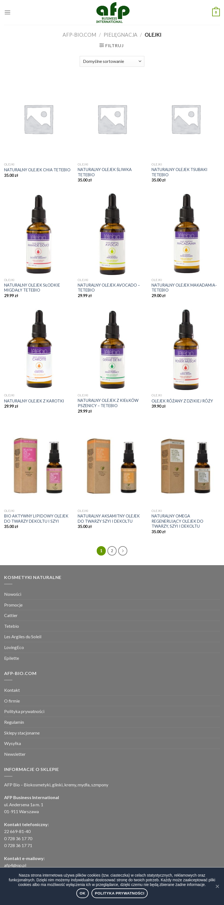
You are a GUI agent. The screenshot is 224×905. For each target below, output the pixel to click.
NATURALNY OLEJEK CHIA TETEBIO (37, 169)
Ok (82, 893)
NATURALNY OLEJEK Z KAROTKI (34, 401)
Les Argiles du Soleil (22, 636)
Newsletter (15, 754)
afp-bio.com (79, 35)
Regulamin (14, 722)
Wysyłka (12, 743)
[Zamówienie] (112, 61)
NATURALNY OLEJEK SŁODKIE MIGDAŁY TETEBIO (32, 288)
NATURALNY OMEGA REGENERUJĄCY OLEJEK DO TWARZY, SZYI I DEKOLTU (177, 521)
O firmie (12, 700)
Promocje (13, 604)
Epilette (11, 658)
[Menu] (7, 12)
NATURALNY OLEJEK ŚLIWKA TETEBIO (105, 172)
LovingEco (14, 647)
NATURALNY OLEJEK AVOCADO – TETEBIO (109, 288)
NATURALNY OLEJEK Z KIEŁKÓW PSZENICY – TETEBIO (108, 403)
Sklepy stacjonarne (22, 732)
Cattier (11, 615)
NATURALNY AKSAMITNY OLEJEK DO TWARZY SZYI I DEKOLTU (109, 519)
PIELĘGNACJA (120, 35)
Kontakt (12, 690)
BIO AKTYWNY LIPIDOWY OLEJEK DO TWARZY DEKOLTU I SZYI (36, 519)
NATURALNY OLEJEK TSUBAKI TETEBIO (179, 172)
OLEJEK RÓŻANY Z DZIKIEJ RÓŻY (182, 401)
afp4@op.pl (15, 865)
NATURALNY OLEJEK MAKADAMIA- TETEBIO (184, 288)
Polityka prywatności (24, 711)
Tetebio (11, 626)
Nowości (12, 594)
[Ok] (217, 886)
